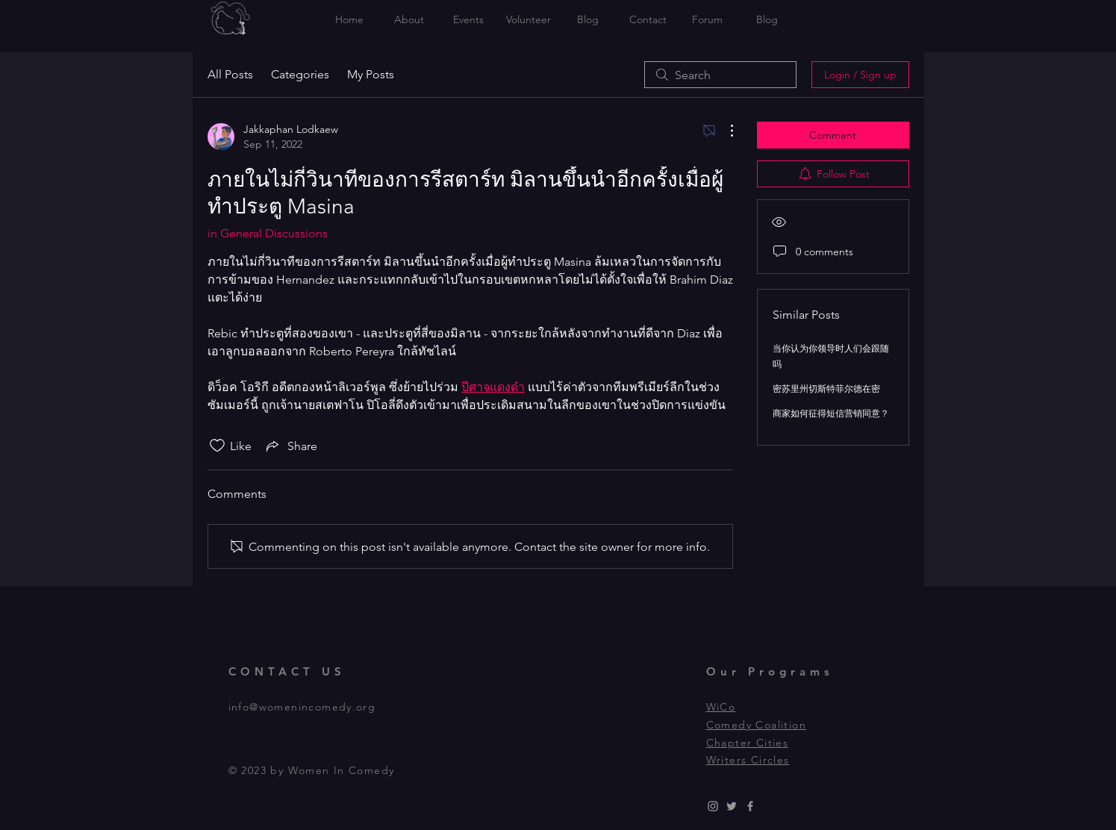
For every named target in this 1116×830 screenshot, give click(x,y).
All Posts (230, 74)
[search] (720, 74)
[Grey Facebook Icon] (750, 806)
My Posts (370, 74)
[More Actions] (724, 131)
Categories (300, 74)
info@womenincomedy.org (302, 707)
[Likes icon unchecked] (217, 446)
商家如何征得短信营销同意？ (831, 413)
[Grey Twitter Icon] (731, 806)
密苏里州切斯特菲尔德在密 (826, 388)
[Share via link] (290, 446)
